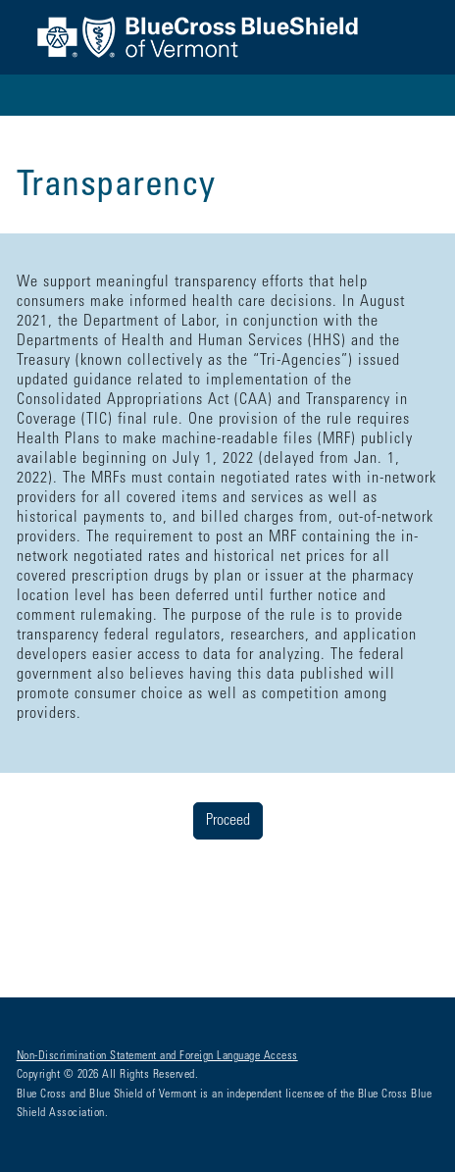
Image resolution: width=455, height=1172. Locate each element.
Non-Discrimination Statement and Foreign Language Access (157, 1056)
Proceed (228, 821)
